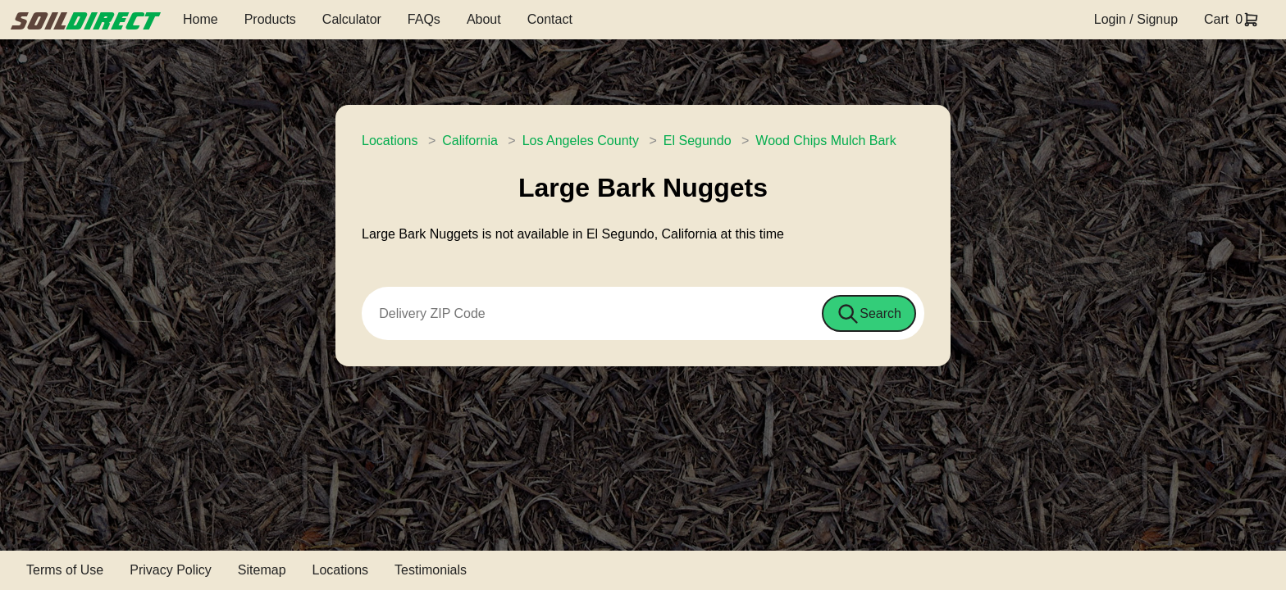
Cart (1216, 19)
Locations (390, 141)
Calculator (351, 19)
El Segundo (698, 141)
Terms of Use (64, 570)
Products (270, 19)
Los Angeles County (580, 141)
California (470, 141)
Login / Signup (1136, 19)
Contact (549, 19)
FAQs (424, 19)
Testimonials (430, 570)
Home (200, 19)
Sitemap (262, 570)
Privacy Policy (171, 570)
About (484, 19)
